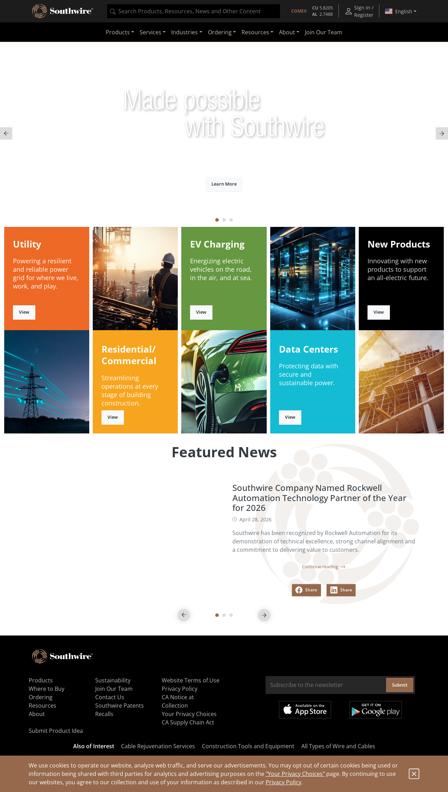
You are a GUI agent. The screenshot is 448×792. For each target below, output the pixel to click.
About (37, 714)
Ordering (40, 697)
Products (41, 680)
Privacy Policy (283, 782)
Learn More (224, 184)
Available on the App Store (305, 709)
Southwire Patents (119, 705)
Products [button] (118, 32)
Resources (42, 705)
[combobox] (193, 11)
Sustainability (113, 680)
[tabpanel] (224, 133)
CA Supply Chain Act (188, 722)
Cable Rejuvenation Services (158, 746)
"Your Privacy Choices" (295, 774)
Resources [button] (255, 32)
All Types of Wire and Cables (338, 746)
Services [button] (150, 32)
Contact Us (109, 697)
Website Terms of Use (190, 680)
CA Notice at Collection (178, 701)
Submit (399, 685)
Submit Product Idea (56, 731)
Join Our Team (323, 32)
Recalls (104, 714)
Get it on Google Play (376, 709)
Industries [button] (184, 32)
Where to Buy (46, 689)
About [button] (287, 32)
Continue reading (323, 566)
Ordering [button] (220, 32)
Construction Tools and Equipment (248, 746)
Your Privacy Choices (189, 714)
